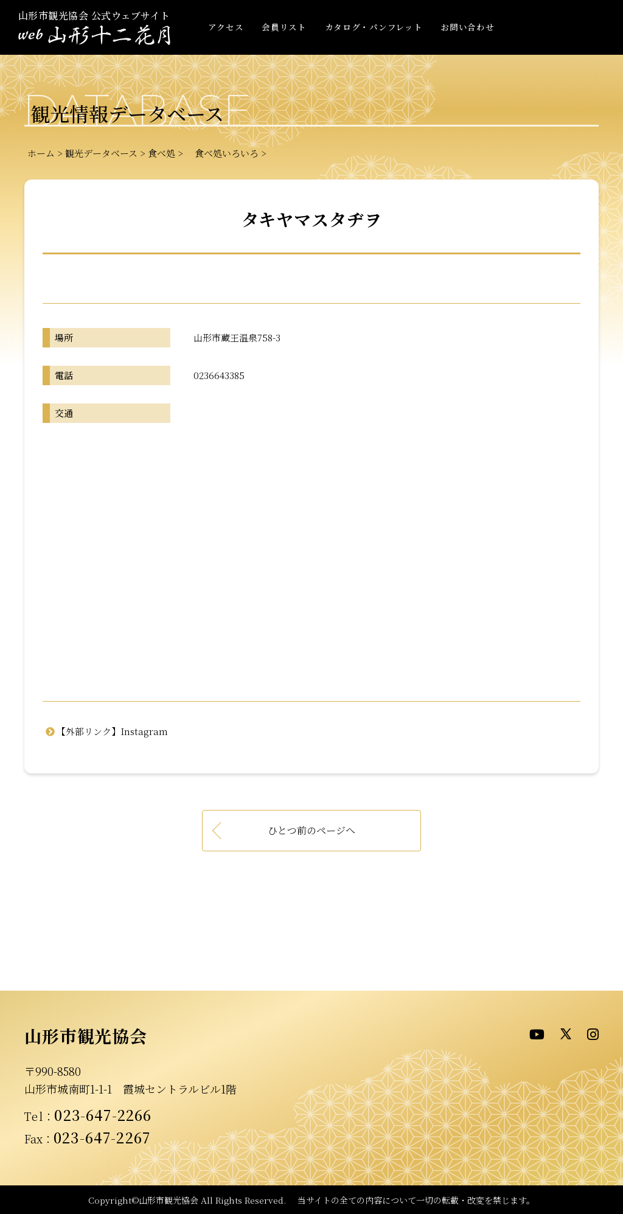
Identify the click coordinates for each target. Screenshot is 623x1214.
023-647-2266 (102, 1114)
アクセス (226, 27)
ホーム (41, 153)
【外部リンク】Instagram (112, 731)
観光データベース (101, 153)
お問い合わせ (467, 27)
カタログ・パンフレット (373, 27)
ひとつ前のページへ (311, 830)
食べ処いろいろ (222, 153)
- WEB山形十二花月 (94, 35)
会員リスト (284, 27)
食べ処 (161, 153)
